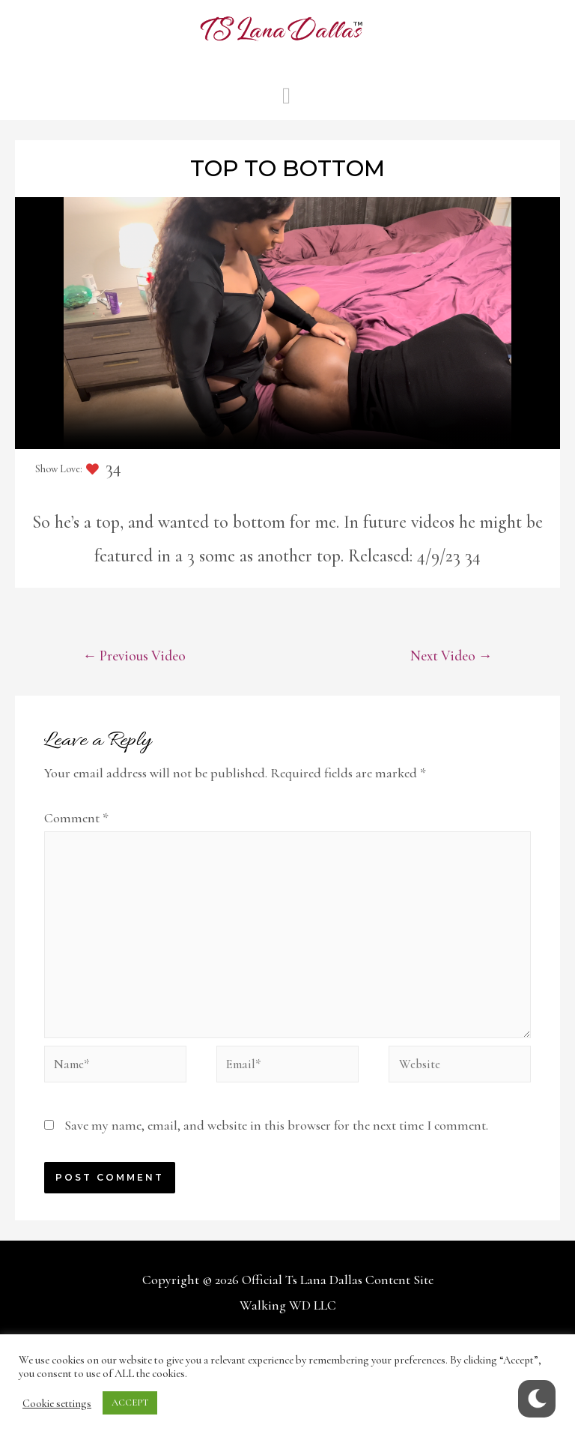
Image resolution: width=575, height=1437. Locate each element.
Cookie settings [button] (56, 1403)
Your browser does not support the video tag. (287, 323)
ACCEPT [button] (129, 1403)
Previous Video (139, 657)
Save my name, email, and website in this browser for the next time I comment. (278, 1143)
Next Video (447, 657)
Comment (76, 820)
